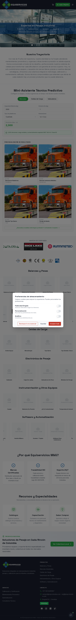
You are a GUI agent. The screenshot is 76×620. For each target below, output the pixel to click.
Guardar (43, 324)
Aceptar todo (54, 324)
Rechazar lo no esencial (27, 324)
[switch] (59, 306)
